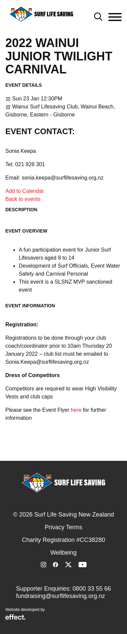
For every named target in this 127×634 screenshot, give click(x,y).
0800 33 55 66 (92, 588)
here (76, 410)
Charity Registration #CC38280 (63, 540)
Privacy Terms (64, 527)
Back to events (22, 199)
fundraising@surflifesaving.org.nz (60, 596)
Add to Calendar (24, 191)
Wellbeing (63, 552)
